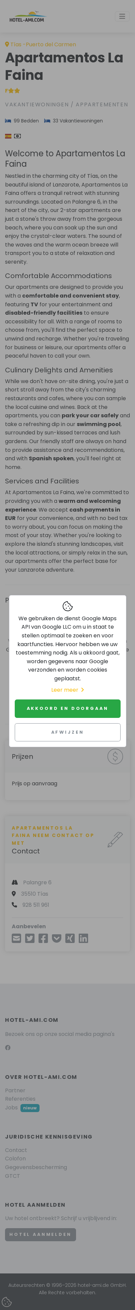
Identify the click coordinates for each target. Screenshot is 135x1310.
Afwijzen (67, 732)
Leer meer (67, 690)
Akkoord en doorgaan (68, 708)
